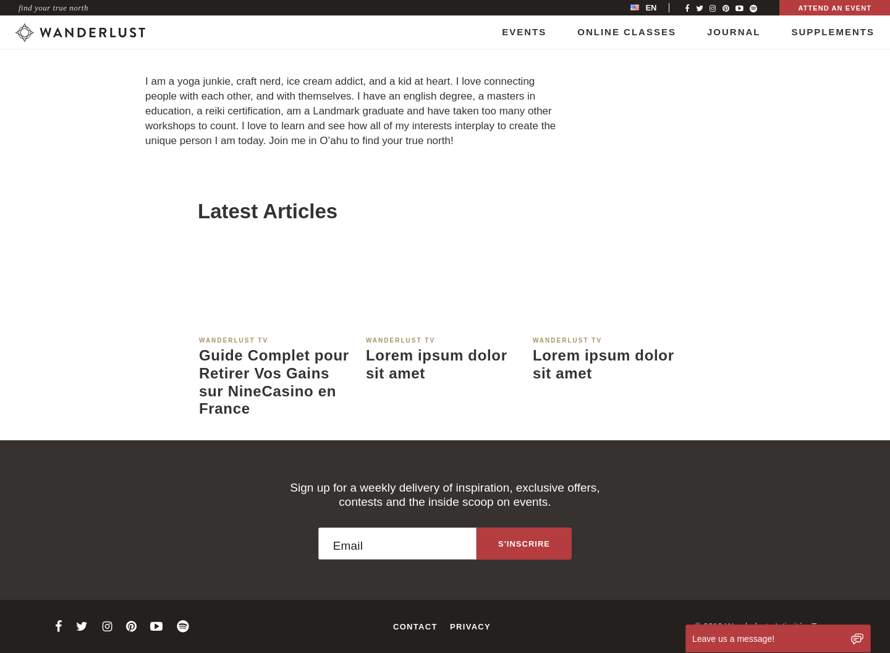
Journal (734, 32)
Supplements (833, 32)
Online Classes (626, 32)
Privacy (470, 626)
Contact (415, 626)
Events (524, 32)
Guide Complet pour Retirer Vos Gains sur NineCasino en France (274, 382)
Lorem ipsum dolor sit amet (436, 364)
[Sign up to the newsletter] (524, 543)
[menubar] (656, 7)
